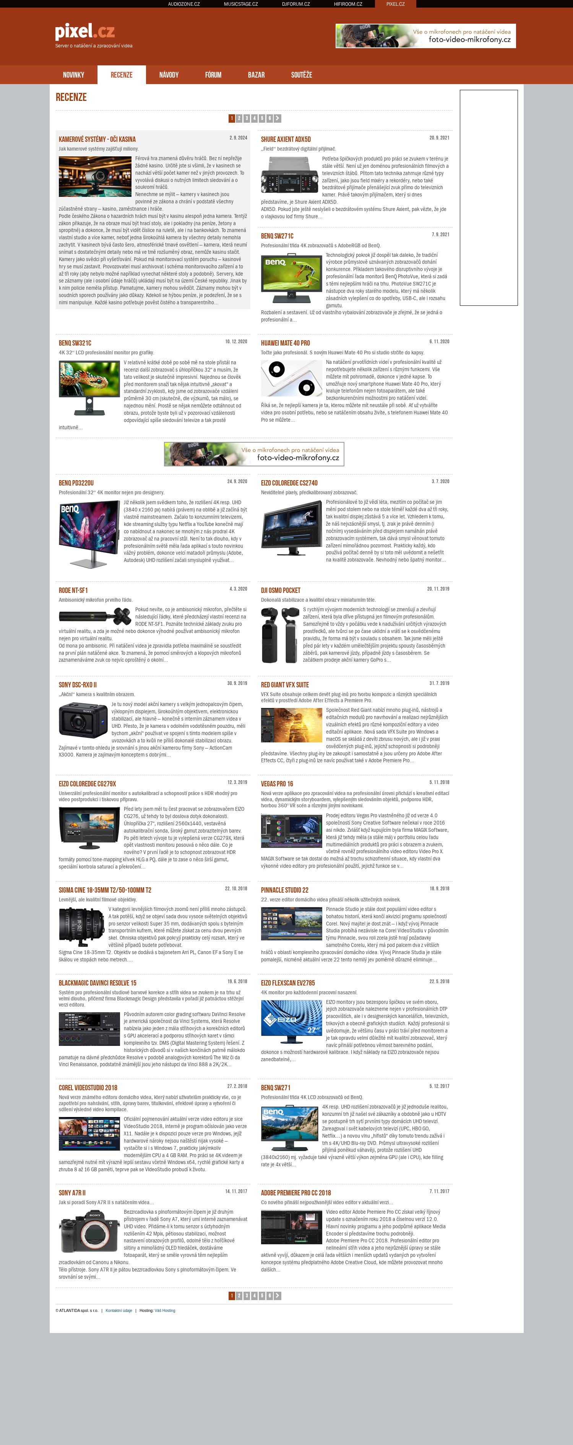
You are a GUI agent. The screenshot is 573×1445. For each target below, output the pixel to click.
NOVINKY (73, 74)
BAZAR (256, 74)
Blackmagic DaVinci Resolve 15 (97, 982)
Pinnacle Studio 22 (284, 889)
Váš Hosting (165, 1311)
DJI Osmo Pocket (280, 589)
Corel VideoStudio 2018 (88, 1087)
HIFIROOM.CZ (348, 4)
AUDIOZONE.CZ (184, 4)
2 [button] (239, 117)
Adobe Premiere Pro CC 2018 (296, 1192)
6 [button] (270, 117)
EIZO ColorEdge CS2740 (289, 482)
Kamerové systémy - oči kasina (97, 138)
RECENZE (122, 74)
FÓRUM (213, 74)
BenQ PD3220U (76, 482)
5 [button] (262, 117)
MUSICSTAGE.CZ (241, 4)
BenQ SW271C (277, 235)
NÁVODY (169, 74)
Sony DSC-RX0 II (78, 684)
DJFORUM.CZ (296, 4)
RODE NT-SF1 (73, 589)
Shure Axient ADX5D (286, 138)
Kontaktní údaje (119, 1311)
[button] (277, 118)
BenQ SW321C (75, 342)
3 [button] (247, 117)
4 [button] (254, 117)
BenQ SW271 (276, 1087)
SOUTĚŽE (301, 74)
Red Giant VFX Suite (285, 684)
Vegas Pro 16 (277, 783)
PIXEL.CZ (395, 4)
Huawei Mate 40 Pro (285, 342)
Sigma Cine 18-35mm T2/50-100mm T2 (105, 889)
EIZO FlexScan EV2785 (288, 982)
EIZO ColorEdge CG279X (87, 783)
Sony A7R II (72, 1192)
